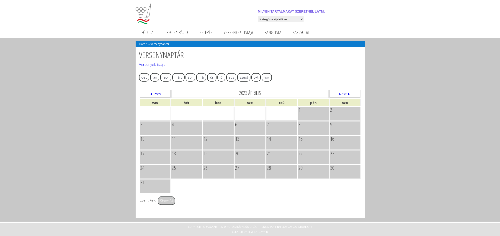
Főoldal (148, 32)
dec (144, 77)
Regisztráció (177, 32)
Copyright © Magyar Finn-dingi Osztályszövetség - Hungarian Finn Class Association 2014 (250, 226)
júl (221, 77)
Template (253, 231)
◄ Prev (155, 93)
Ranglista (272, 32)
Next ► (345, 93)
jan (154, 77)
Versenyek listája (238, 32)
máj (201, 77)
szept (244, 77)
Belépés (205, 32)
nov (267, 77)
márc (178, 77)
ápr (190, 77)
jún (211, 77)
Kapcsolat (301, 32)
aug (231, 77)
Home (143, 44)
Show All (166, 200)
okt (256, 77)
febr (165, 77)
